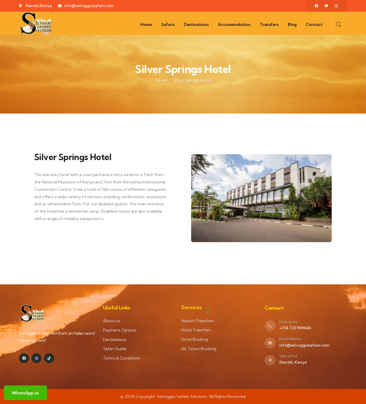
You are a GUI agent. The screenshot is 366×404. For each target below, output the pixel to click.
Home (161, 80)
